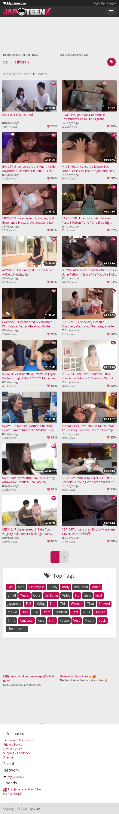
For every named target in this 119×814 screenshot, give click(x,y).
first (98, 595)
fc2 (28, 603)
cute (36, 595)
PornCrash (14, 793)
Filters (22, 62)
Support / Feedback (16, 753)
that (90, 603)
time (11, 620)
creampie (36, 587)
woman (77, 603)
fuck (24, 612)
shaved (104, 603)
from (46, 612)
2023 (86, 612)
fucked (99, 612)
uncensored (17, 629)
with (21, 587)
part (74, 612)
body (66, 587)
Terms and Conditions (18, 740)
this (63, 603)
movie (12, 612)
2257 (18, 749)
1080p (40, 603)
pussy (53, 587)
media (89, 620)
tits (52, 603)
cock (102, 620)
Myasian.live (15, 777)
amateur (26, 620)
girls (87, 595)
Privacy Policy (12, 744)
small (11, 595)
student (61, 612)
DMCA (7, 749)
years (24, 595)
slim (52, 620)
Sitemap (9, 757)
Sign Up (99, 3)
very (76, 620)
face (40, 620)
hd (77, 595)
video (66, 595)
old (35, 612)
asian (96, 587)
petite (64, 620)
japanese (14, 603)
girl (10, 587)
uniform (51, 595)
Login (111, 3)
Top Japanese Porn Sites (24, 789)
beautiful (81, 587)
